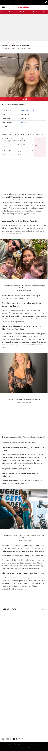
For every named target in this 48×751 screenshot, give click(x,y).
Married (22, 12)
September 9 (25, 110)
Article (17, 12)
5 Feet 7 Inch (25, 127)
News (11, 12)
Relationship (37, 12)
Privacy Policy (26, 2)
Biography (4, 12)
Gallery (45, 12)
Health (29, 12)
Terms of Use (35, 2)
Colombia (24, 122)
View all (43, 609)
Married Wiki (24, 7)
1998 (32, 110)
